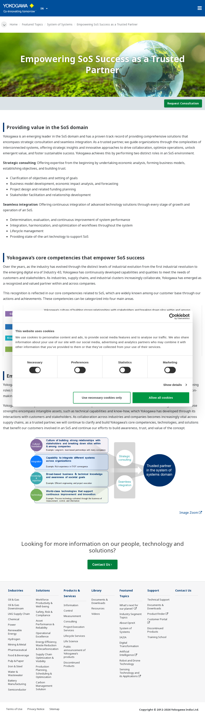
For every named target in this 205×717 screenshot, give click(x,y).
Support (153, 591)
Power (12, 625)
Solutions (43, 591)
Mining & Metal (17, 645)
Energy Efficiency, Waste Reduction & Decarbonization (47, 645)
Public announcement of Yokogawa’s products (74, 652)
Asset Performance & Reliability (45, 624)
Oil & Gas (13, 600)
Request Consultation (183, 103)
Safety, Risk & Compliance (44, 613)
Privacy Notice (35, 709)
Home (14, 24)
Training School (156, 637)
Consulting (70, 622)
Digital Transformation (129, 644)
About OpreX (127, 623)
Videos (95, 614)
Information (71, 605)
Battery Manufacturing (17, 682)
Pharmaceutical (17, 650)
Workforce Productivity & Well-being (44, 603)
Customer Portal (157, 619)
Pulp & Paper (16, 661)
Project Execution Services (74, 629)
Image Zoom (190, 513)
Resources (98, 609)
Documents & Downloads (99, 601)
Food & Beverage (18, 655)
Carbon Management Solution (44, 686)
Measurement (72, 616)
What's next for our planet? (129, 607)
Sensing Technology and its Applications (129, 673)
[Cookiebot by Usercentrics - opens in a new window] (172, 316)
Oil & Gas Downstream (16, 607)
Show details (172, 384)
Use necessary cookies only (102, 397)
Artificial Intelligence (127, 653)
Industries (16, 591)
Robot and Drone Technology (130, 662)
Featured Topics (32, 24)
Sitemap (54, 709)
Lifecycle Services (74, 636)
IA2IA (123, 638)
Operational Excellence (43, 635)
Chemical (13, 619)
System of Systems (60, 24)
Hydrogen (14, 639)
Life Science (71, 642)
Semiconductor (17, 690)
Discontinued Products (72, 664)
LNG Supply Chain (19, 614)
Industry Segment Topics (131, 616)
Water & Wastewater (15, 673)
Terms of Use (14, 709)
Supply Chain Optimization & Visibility (45, 658)
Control (68, 611)
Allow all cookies (161, 397)
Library (97, 591)
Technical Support (158, 600)
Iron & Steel (15, 666)
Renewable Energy (15, 632)
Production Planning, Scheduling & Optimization (44, 672)
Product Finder (156, 614)
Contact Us (102, 564)
